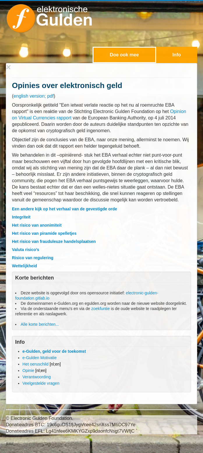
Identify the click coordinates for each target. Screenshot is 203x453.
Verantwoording (36, 377)
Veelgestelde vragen (40, 383)
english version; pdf (33, 96)
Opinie (34, 370)
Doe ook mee (124, 54)
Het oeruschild (41, 364)
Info (176, 54)
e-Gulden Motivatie (39, 357)
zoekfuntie (100, 308)
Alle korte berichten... (40, 324)
